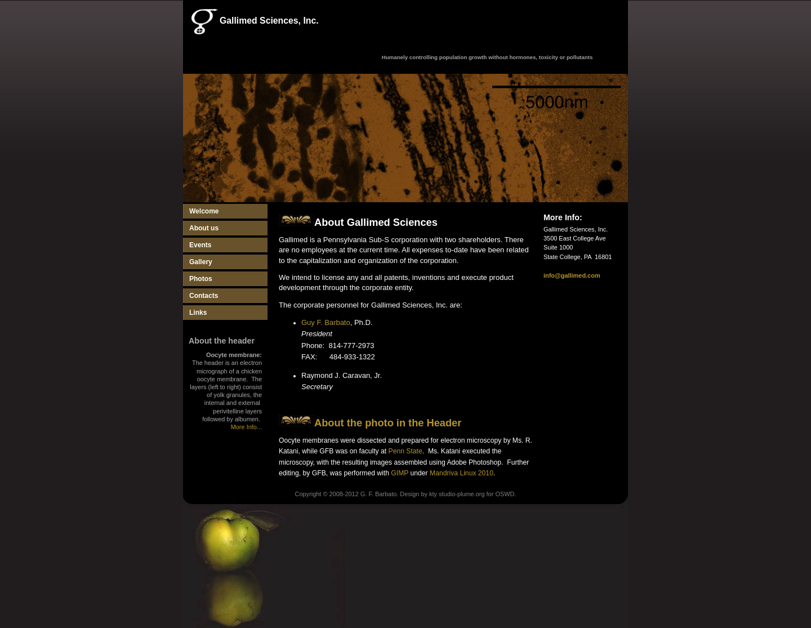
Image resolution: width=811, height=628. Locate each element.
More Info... (246, 427)
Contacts (203, 296)
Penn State (405, 451)
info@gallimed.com (571, 275)
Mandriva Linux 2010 (461, 473)
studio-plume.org (461, 494)
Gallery (200, 262)
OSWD (504, 494)
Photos (200, 279)
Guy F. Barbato (325, 322)
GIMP (399, 473)
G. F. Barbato (378, 494)
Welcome (204, 211)
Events (200, 245)
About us (204, 228)
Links (198, 313)
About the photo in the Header (387, 423)
